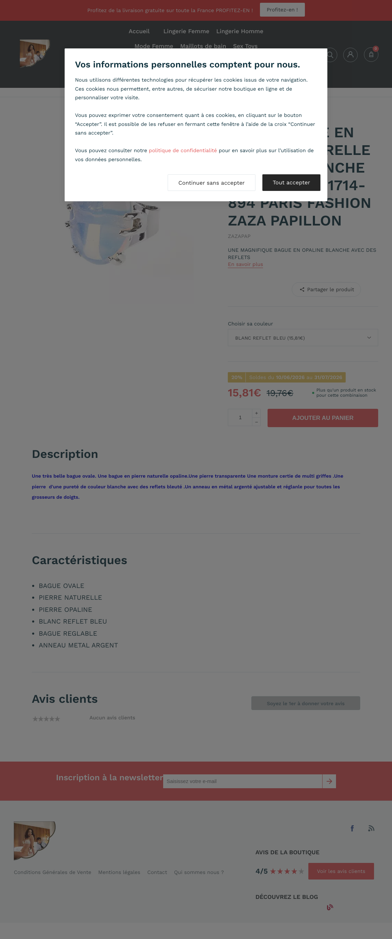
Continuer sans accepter (211, 182)
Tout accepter (291, 182)
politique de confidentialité (183, 150)
